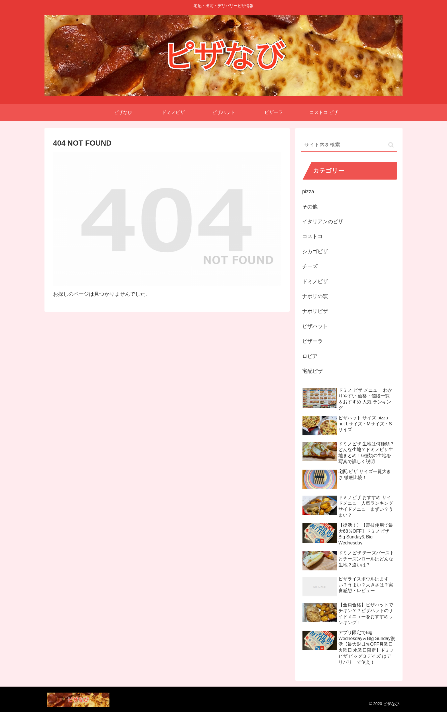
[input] (349, 145)
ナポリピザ (315, 311)
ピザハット (315, 326)
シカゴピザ (315, 251)
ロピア (310, 356)
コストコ (312, 236)
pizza (308, 191)
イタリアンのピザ (322, 221)
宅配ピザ (312, 371)
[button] (391, 145)
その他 (310, 207)
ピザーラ (312, 341)
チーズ (310, 266)
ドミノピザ (315, 281)
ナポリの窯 (315, 296)
